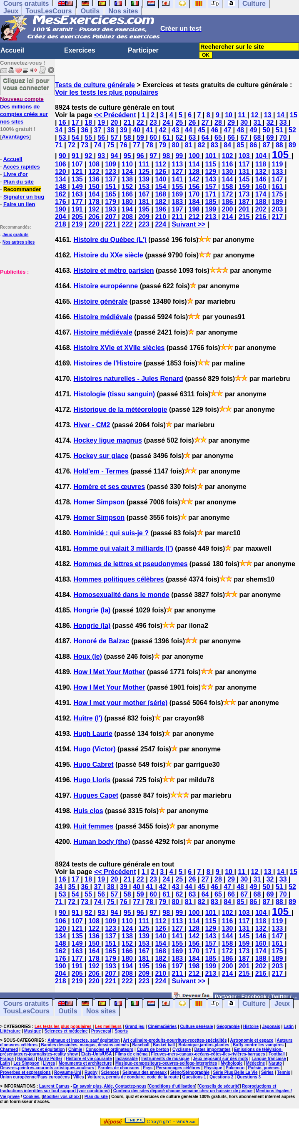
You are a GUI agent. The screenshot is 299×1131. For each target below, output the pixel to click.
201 (245, 209)
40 (137, 130)
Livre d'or (15, 174)
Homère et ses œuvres (109, 486)
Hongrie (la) (91, 610)
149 (78, 186)
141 (178, 179)
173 (245, 194)
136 (94, 179)
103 (245, 155)
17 (76, 122)
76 (124, 145)
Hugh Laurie (92, 733)
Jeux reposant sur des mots (220, 1058)
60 (154, 137)
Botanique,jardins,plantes (203, 1045)
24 (167, 122)
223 (144, 224)
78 (150, 145)
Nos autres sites (18, 242)
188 (261, 201)
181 (144, 201)
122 (94, 171)
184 (195, 201)
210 (161, 216)
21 (128, 122)
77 (137, 145)
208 (128, 216)
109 (111, 164)
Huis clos (88, 810)
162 (61, 194)
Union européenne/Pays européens (35, 1077)
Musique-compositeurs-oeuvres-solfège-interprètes (166, 1063)
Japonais (271, 1026)
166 (128, 194)
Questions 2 (221, 1077)
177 (78, 201)
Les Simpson (26, 1063)
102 (228, 155)
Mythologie (232, 1063)
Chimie (75, 1049)
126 (161, 171)
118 (261, 164)
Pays (147, 1068)
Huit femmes (93, 826)
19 (102, 122)
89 (292, 145)
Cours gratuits (26, 1003)
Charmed (9, 1049)
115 (211, 164)
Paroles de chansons (119, 1068)
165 (111, 194)
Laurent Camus (54, 1086)
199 (211, 209)
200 (228, 209)
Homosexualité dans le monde (121, 594)
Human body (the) (101, 841)
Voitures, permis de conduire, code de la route (133, 1077)
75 (111, 145)
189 (278, 201)
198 (195, 209)
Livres (49, 1063)
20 (115, 122)
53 (63, 137)
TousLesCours (48, 11)
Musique (32, 1031)
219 (78, 224)
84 (228, 145)
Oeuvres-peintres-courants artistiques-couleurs (47, 1068)
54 (76, 137)
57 (115, 137)
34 (59, 130)
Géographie (228, 1026)
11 (242, 114)
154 (161, 186)
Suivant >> (188, 224)
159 (245, 186)
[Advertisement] (25, 317)
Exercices (79, 50)
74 (98, 145)
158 (228, 186)
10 (229, 114)
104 (261, 155)
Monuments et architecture (85, 1063)
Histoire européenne (105, 286)
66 (232, 137)
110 (128, 164)
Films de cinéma (131, 1054)
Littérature (10, 1031)
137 (111, 179)
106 (61, 164)
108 (94, 164)
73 (85, 145)
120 (61, 171)
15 (293, 114)
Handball (26, 1058)
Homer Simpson (99, 502)
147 (278, 179)
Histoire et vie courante (89, 1058)
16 (63, 122)
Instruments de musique (165, 1058)
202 (261, 209)
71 (59, 145)
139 (144, 179)
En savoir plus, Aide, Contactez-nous (110, 1086)
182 (161, 201)
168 (161, 194)
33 (284, 122)
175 (278, 194)
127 (178, 171)
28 (219, 122)
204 (61, 216)
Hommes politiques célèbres (118, 579)
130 (228, 171)
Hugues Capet (95, 795)
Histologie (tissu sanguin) (114, 394)
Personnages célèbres (178, 1068)
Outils (90, 11)
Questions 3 (249, 1077)
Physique (213, 1068)
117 (245, 164)
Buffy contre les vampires (258, 1045)
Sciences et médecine (66, 1031)
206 (94, 216)
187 (245, 201)
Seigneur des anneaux (144, 1072)
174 (261, 194)
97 (154, 155)
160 (261, 186)
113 (178, 164)
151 (111, 186)
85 (241, 145)
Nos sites (123, 11)
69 (271, 137)
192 (94, 209)
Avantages (15, 137)
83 (215, 145)
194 (128, 209)
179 (111, 201)
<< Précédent (115, 114)
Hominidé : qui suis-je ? (110, 533)
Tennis (283, 1072)
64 (206, 137)
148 (61, 186)
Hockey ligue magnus (107, 440)
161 (278, 186)
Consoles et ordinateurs (109, 1049)
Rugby (91, 1072)
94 (115, 155)
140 (161, 179)
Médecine (255, 1063)
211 (178, 216)
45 (202, 130)
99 (179, 155)
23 (154, 122)
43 (176, 130)
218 (61, 224)
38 (111, 130)
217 (278, 216)
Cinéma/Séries (162, 1026)
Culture (254, 1003)
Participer (143, 50)
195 (144, 209)
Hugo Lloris (91, 779)
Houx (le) (87, 656)
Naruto (275, 1063)
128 (195, 171)
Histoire (251, 1026)
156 (195, 186)
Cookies (31, 1096)
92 (89, 155)
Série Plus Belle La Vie (235, 1072)
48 (241, 130)
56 (102, 137)
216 (261, 216)
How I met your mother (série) (120, 702)
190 (61, 209)
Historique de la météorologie (120, 409)
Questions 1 (194, 1077)
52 (292, 130)
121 (78, 171)
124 (128, 171)
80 (176, 145)
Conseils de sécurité (219, 1086)
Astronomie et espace (251, 1040)
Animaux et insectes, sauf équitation (83, 1040)
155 (178, 186)
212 (195, 216)
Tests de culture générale (95, 84)
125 (144, 171)
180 (128, 201)
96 (141, 155)
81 (189, 145)
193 (111, 209)
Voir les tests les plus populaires (106, 92)
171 (211, 194)
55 (89, 137)
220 (94, 224)
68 (258, 137)
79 (163, 145)
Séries (267, 1072)
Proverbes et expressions (25, 1072)
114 (195, 164)
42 (163, 130)
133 (278, 171)
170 (195, 194)
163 (78, 194)
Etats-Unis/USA (96, 1054)
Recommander (22, 189)
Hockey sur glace (100, 455)
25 (179, 122)
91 (76, 155)
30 (244, 122)
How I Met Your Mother (109, 671)
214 (228, 216)
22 (141, 122)
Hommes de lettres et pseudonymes (130, 563)
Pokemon (235, 1068)
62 (179, 137)
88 (280, 145)
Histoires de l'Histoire (107, 363)
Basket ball (164, 1045)
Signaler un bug (23, 197)
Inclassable (126, 1058)
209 (144, 216)
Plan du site (18, 182)
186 (228, 201)
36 (85, 130)
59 (141, 137)
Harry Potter (50, 1058)
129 (211, 171)
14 (281, 114)
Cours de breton (153, 1049)
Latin (289, 1026)
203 (278, 209)
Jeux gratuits (15, 234)
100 (195, 155)
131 (245, 171)
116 (228, 164)
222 (128, 224)
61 (167, 137)
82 (202, 145)
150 (94, 186)
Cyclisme (181, 1049)
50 (267, 130)
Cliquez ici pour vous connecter (26, 84)
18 (89, 122)
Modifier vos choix (61, 1096)
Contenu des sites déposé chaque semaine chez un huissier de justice (183, 1090)
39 (124, 130)
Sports (121, 1031)
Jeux (10, 11)
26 (193, 122)
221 (111, 224)
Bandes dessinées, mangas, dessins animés (85, 1045)
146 (261, 179)
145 (245, 179)
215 (245, 216)
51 (280, 130)
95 (128, 155)
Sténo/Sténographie (189, 1072)
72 (72, 145)
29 (232, 122)
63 (193, 137)
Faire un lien (19, 204)
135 (78, 179)
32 (271, 122)
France (7, 1058)
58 (128, 137)
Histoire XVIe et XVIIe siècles (118, 347)
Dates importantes (212, 1049)
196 (161, 209)
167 (144, 194)
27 (206, 122)
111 (144, 164)
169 (178, 194)
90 (63, 155)
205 (78, 216)
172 (228, 194)
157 (211, 186)
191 (78, 209)
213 (211, 216)
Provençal (101, 1031)
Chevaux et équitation (43, 1049)
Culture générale (196, 1026)
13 (268, 114)
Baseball (141, 1045)
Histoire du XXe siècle (108, 255)
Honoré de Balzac (101, 641)
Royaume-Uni (67, 1072)
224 (161, 224)
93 (102, 155)
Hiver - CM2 (91, 424)
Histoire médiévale (102, 316)
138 (128, 179)
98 (167, 155)
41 (150, 130)
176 (61, 201)
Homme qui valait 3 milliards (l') (123, 548)
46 (215, 130)
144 (228, 179)
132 (261, 171)
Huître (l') (87, 718)
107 (78, 164)
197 (178, 209)
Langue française (269, 1058)
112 (161, 164)
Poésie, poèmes (263, 1068)
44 (189, 130)
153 (144, 186)
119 (278, 164)
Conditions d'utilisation (172, 1086)
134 (61, 179)
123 (111, 171)
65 (219, 137)
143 (211, 179)
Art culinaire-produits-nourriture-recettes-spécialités (175, 1040)
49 (254, 130)
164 (94, 194)
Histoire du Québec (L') (109, 239)
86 (254, 145)
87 (267, 145)
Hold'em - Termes (100, 471)
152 (128, 186)
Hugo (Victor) (94, 749)
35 (72, 130)
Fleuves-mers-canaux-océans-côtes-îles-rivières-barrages (208, 1054)
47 (228, 130)
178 (94, 201)
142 (195, 179)
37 (98, 130)
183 (178, 201)
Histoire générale (100, 301)
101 (211, 155)
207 (111, 216)
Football (277, 1054)
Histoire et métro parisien (113, 270)
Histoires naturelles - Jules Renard (128, 378)
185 (211, 201)
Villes (78, 1077)
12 (255, 114)
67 (244, 137)
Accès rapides (21, 167)
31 (258, 122)
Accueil (12, 50)
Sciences (110, 1072)
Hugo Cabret (93, 764)
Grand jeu (135, 1026)
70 (284, 137)
